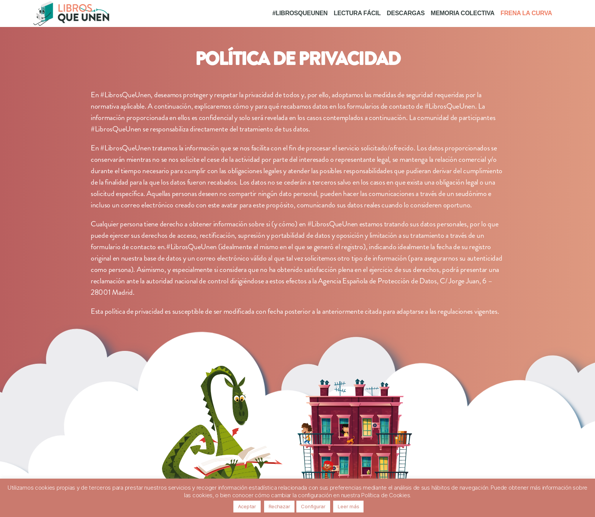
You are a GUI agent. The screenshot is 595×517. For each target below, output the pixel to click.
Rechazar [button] (279, 506)
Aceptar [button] (247, 506)
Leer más (348, 506)
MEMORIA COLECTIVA (462, 13)
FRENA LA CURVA (526, 13)
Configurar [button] (313, 506)
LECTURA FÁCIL (357, 13)
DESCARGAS (406, 13)
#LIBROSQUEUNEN (300, 13)
